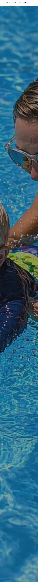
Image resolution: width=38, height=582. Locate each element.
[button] (2, 3)
